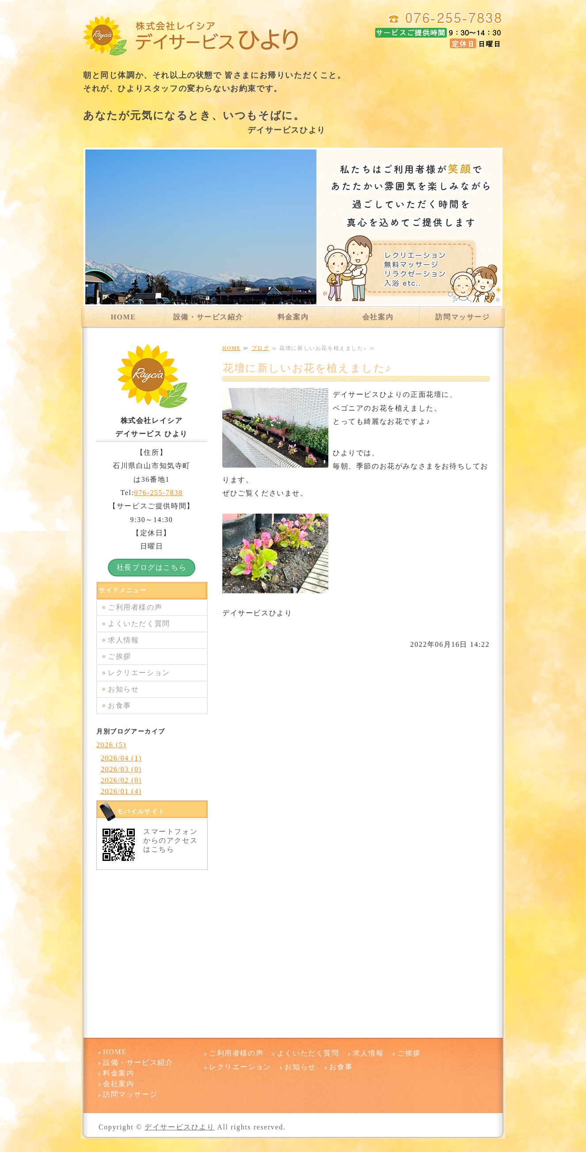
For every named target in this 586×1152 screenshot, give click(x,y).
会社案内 (377, 317)
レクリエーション (139, 672)
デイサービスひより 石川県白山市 (191, 35)
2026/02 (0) (121, 780)
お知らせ (123, 689)
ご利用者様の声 (135, 607)
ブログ (260, 348)
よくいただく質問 (139, 623)
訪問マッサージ (462, 317)
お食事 (119, 705)
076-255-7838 (158, 492)
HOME (123, 317)
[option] (293, 227)
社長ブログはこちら (151, 567)
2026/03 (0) (121, 769)
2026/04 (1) (121, 758)
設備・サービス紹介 (208, 317)
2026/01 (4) (121, 791)
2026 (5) (111, 745)
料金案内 (293, 317)
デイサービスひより (179, 1127)
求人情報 (123, 640)
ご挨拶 (119, 656)
